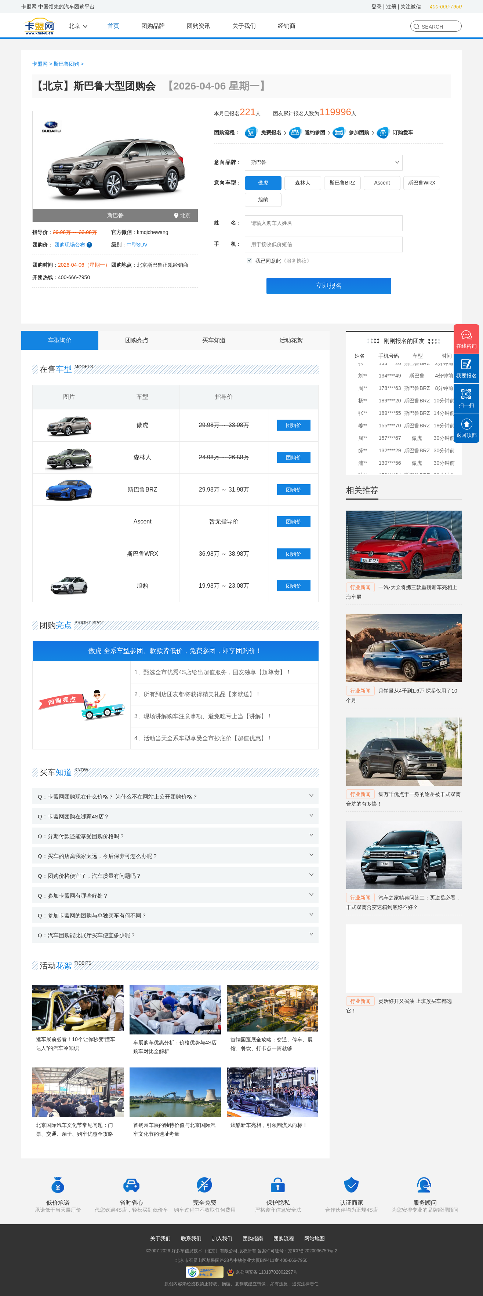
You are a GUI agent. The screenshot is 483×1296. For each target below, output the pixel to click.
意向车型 (225, 183)
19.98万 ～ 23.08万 (224, 586)
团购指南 (253, 1238)
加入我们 (222, 1238)
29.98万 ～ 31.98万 (224, 489)
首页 (113, 26)
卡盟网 (40, 64)
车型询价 (60, 340)
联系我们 (191, 1238)
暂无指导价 (224, 521)
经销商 (286, 26)
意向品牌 (225, 162)
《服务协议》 (296, 261)
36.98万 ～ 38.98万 (224, 554)
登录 (376, 7)
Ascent (382, 183)
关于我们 (244, 26)
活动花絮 (291, 340)
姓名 (225, 223)
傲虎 (263, 183)
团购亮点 (137, 340)
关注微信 (410, 7)
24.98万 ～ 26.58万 (224, 457)
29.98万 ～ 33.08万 (224, 425)
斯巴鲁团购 (66, 64)
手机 (225, 244)
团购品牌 (153, 26)
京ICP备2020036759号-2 (312, 1250)
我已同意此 (283, 261)
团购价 (293, 425)
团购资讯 (198, 26)
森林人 (302, 183)
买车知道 (214, 340)
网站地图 (314, 1238)
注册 (391, 7)
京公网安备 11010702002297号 (262, 1272)
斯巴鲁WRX (422, 183)
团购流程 (283, 1238)
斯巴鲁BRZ (342, 183)
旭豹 (263, 199)
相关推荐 (362, 490)
